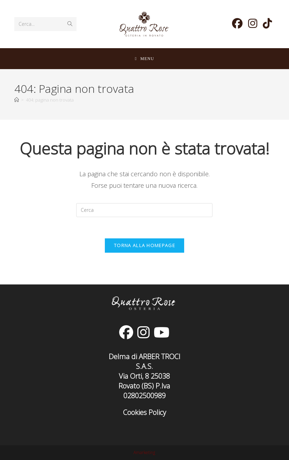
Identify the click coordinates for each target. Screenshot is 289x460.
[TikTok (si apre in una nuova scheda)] (267, 23)
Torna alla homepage (144, 245)
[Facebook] (126, 332)
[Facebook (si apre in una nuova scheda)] (237, 23)
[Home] (16, 100)
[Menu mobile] (144, 58)
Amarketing (144, 452)
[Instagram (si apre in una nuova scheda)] (252, 23)
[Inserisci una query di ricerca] (144, 210)
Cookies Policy (144, 412)
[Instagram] (143, 332)
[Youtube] (161, 332)
